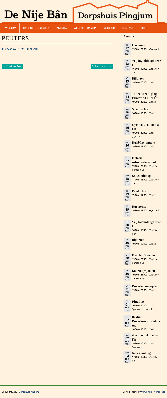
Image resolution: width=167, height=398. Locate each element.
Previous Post (12, 66)
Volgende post (102, 66)
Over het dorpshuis (36, 28)
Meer (144, 28)
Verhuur (109, 28)
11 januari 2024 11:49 (12, 48)
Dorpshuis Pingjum (29, 391)
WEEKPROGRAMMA (85, 28)
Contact (127, 28)
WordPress (159, 391)
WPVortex (146, 391)
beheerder (32, 48)
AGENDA (62, 28)
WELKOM (10, 28)
